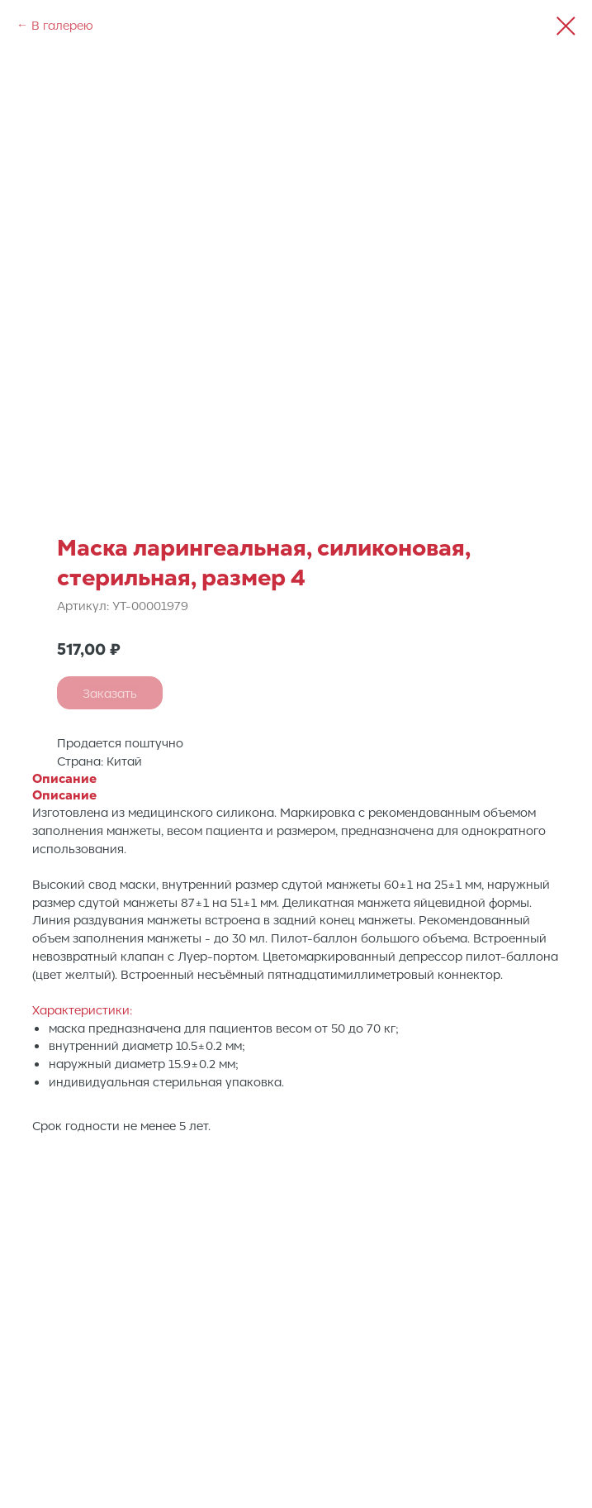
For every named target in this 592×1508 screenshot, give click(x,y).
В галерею (62, 25)
